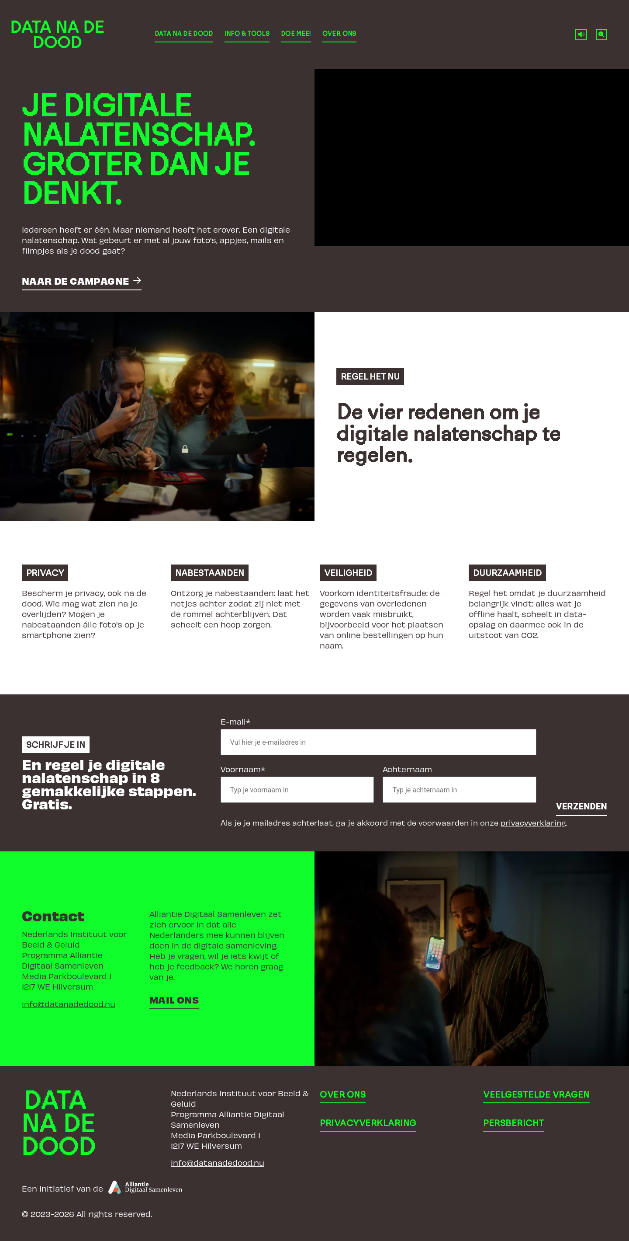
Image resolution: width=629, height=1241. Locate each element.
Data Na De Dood (184, 33)
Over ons (339, 33)
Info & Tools (247, 33)
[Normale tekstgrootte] (601, 34)
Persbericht (513, 1123)
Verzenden (581, 806)
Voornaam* (243, 769)
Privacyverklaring (368, 1123)
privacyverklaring (533, 822)
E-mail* (235, 721)
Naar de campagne (75, 280)
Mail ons (174, 999)
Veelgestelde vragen (536, 1094)
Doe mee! (296, 33)
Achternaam (407, 769)
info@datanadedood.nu (68, 1003)
